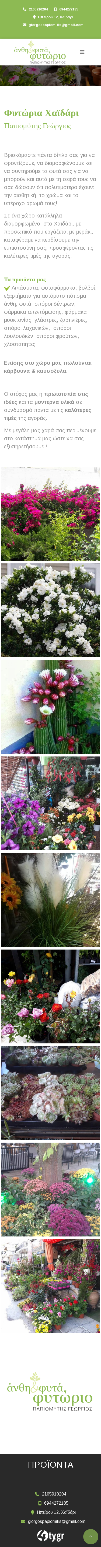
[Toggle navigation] (82, 52)
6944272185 (68, 9)
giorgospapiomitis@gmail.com (56, 25)
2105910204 (38, 9)
